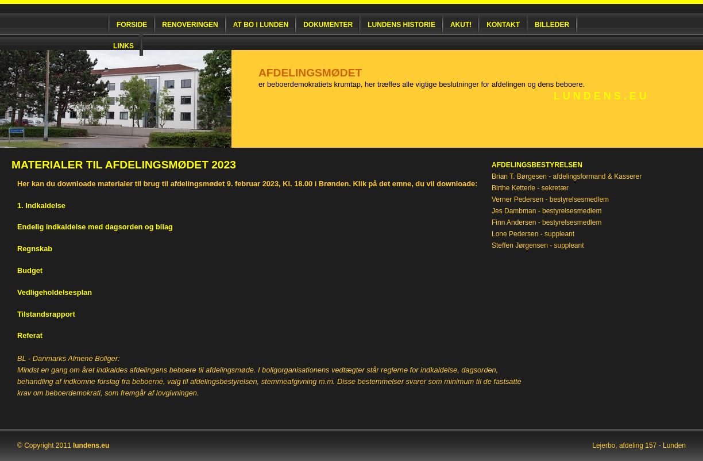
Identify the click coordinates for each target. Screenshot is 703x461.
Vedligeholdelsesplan (54, 292)
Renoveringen (190, 25)
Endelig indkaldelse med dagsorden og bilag (95, 226)
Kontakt (503, 25)
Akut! (461, 25)
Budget (30, 270)
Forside (132, 25)
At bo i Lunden (260, 25)
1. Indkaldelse (41, 205)
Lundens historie (401, 25)
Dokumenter (328, 25)
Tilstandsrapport (46, 314)
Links (123, 46)
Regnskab (34, 248)
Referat (30, 335)
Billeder (552, 25)
